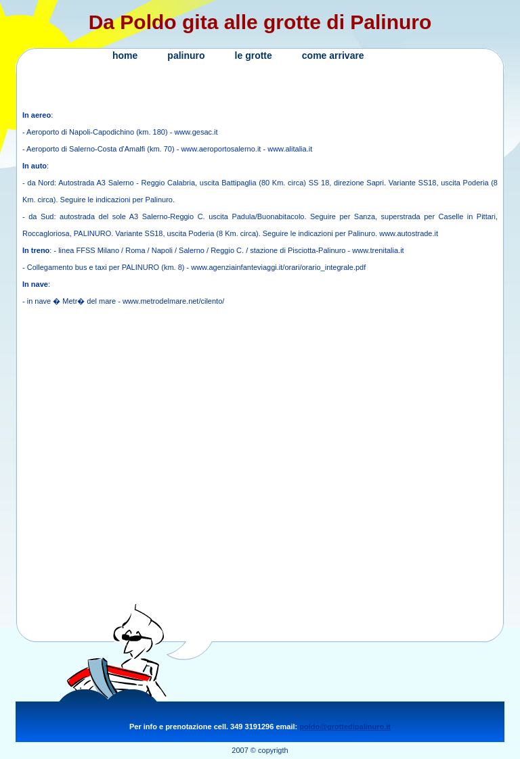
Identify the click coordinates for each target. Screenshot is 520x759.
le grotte (253, 55)
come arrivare (333, 55)
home (124, 55)
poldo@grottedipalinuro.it (345, 726)
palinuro (185, 55)
